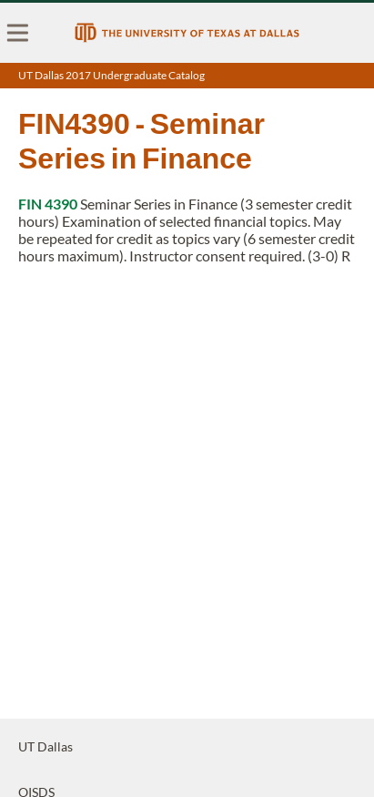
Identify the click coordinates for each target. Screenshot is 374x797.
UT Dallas (45, 746)
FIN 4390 (47, 203)
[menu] (18, 33)
